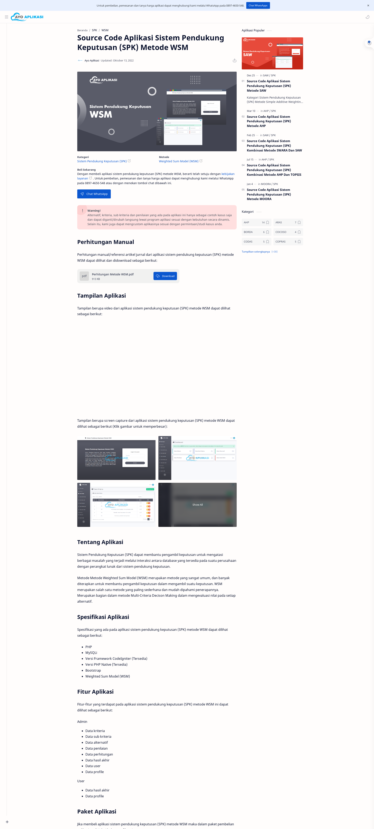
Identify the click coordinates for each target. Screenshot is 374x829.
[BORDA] (261, 233)
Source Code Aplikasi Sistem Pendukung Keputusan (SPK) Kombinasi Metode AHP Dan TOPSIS (278, 171)
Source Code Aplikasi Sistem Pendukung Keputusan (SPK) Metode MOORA (273, 195)
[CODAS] (261, 243)
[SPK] (277, 76)
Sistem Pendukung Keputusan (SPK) (106, 162)
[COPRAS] (293, 243)
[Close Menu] (367, 5)
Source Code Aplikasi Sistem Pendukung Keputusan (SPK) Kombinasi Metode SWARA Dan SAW (279, 147)
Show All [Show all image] (202, 506)
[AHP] (271, 112)
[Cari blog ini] (84, 17)
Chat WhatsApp (98, 195)
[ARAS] (293, 223)
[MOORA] (271, 185)
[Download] (169, 277)
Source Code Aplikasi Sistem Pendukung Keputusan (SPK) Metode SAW (273, 87)
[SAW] (271, 76)
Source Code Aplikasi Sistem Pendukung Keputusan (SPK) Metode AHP (273, 122)
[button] (367, 17)
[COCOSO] (293, 233)
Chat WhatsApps (258, 5)
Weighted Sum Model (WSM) (183, 162)
